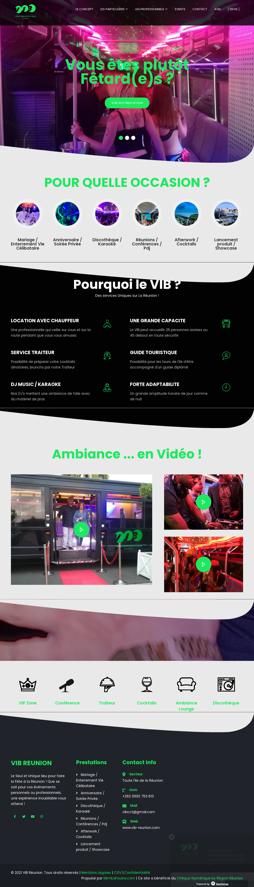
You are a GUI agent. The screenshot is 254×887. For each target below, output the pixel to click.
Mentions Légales (96, 872)
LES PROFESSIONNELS (149, 9)
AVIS (217, 9)
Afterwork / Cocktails (87, 834)
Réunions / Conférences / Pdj (91, 821)
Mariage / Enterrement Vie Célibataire (89, 780)
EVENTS (180, 9)
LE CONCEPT (84, 9)
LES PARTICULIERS (112, 9)
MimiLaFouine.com (119, 878)
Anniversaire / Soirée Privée (90, 796)
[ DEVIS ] (234, 9)
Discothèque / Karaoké (90, 808)
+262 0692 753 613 (138, 796)
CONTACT (199, 9)
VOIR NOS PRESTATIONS (127, 103)
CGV (117, 872)
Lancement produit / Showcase (93, 847)
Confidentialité (137, 872)
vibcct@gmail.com (138, 812)
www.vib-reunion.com (141, 827)
